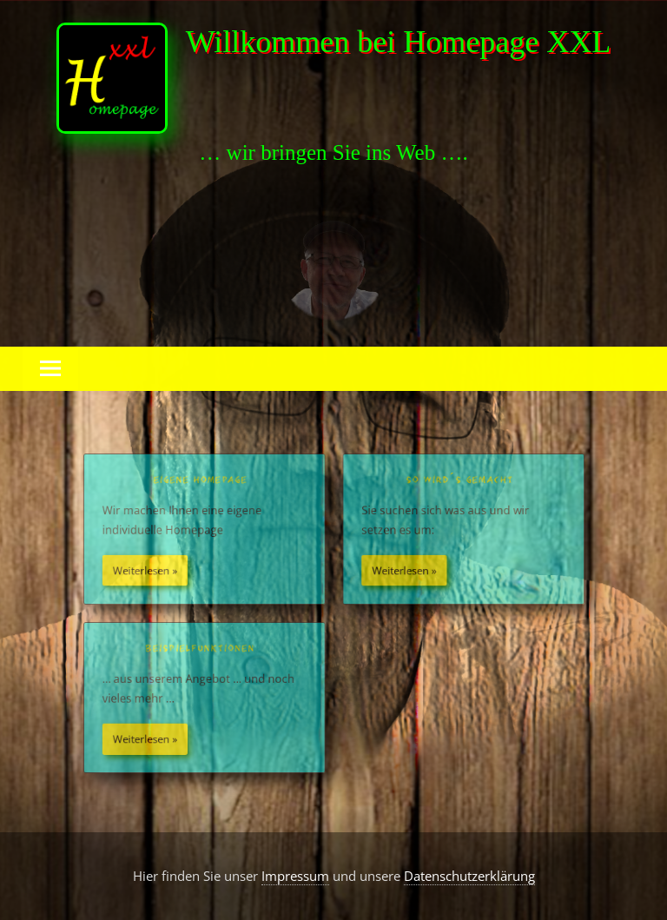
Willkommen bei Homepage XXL (398, 41)
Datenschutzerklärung (469, 875)
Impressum (295, 875)
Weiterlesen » (145, 571)
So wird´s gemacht (459, 481)
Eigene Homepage (201, 481)
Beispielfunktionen (201, 649)
